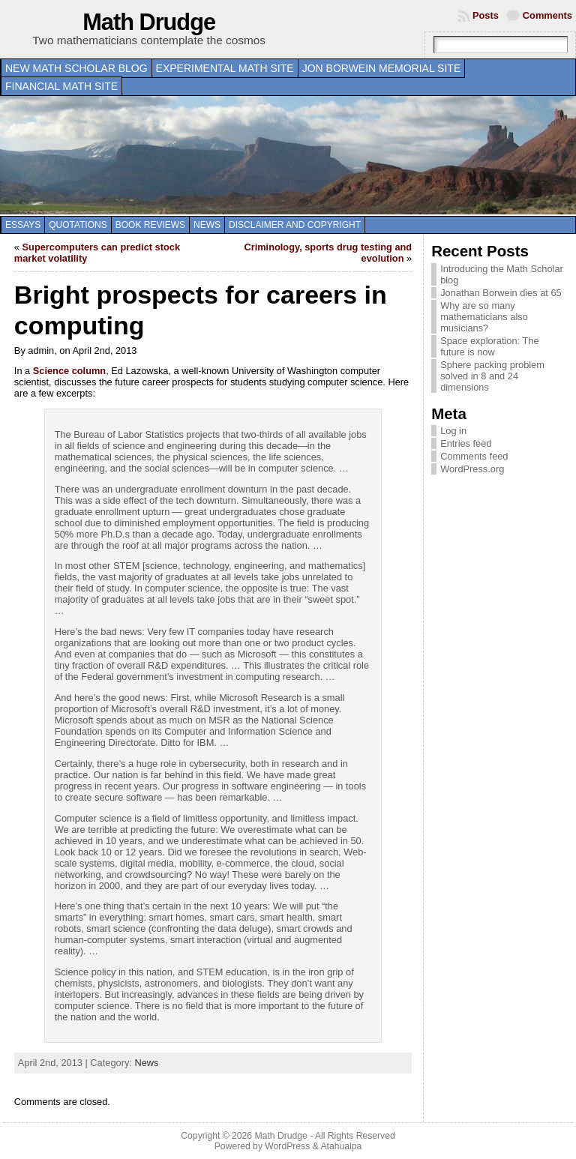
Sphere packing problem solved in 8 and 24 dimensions (492, 376)
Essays (22, 225)
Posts (485, 15)
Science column (69, 370)
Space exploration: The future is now (489, 346)
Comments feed (474, 456)
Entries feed (465, 443)
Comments (547, 15)
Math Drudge (148, 22)
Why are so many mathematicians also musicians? (484, 317)
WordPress (287, 1146)
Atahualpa (341, 1146)
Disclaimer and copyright (295, 225)
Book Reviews (150, 225)
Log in (453, 430)
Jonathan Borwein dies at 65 (501, 292)
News (207, 225)
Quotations (78, 225)
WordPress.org (472, 469)
